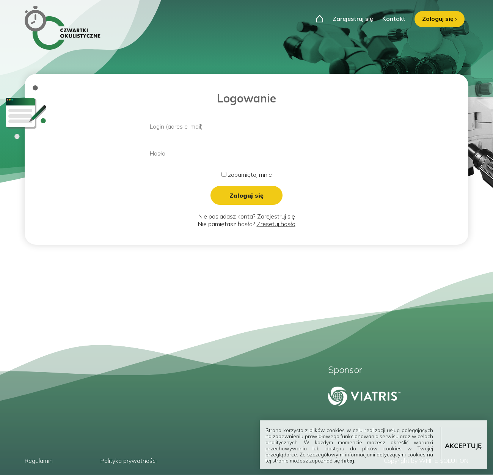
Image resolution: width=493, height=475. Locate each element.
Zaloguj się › (439, 18)
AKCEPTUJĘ (463, 446)
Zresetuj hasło (276, 224)
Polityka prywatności (128, 460)
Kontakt (393, 18)
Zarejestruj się (353, 18)
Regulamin (39, 460)
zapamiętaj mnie (246, 174)
